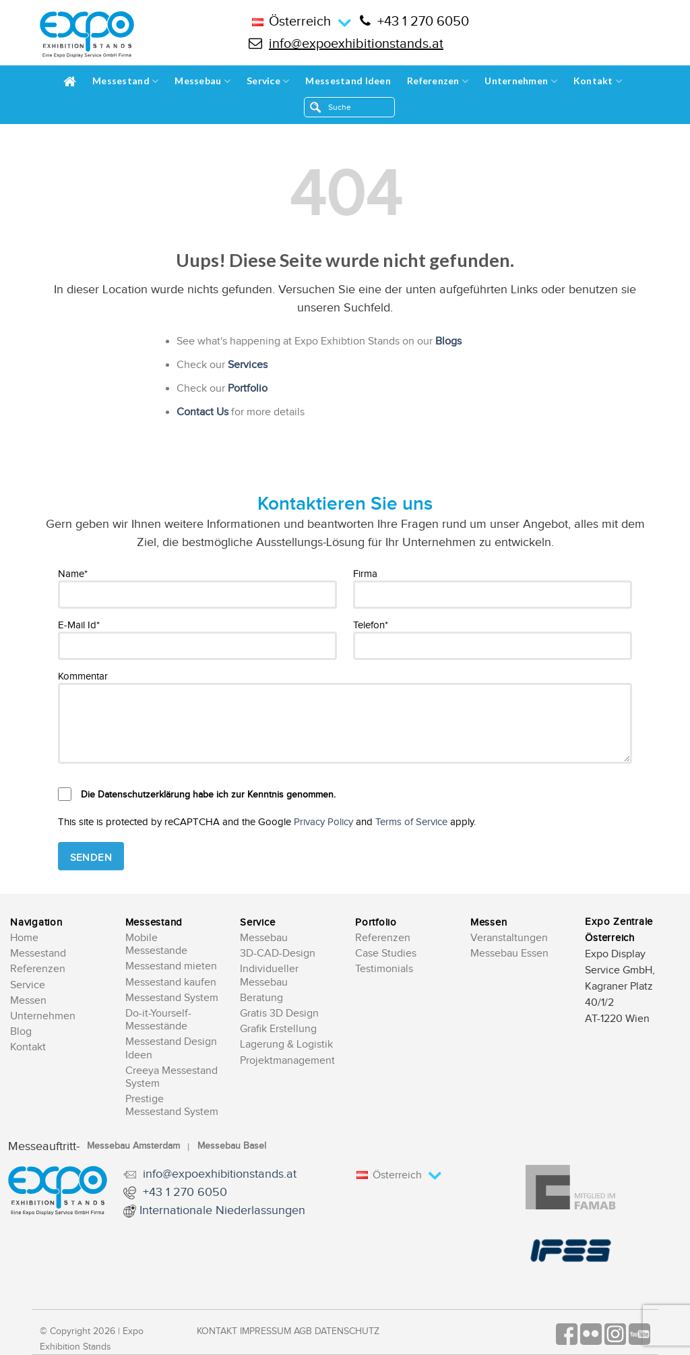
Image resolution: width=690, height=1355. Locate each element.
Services (248, 365)
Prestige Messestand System (171, 1105)
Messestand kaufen (170, 982)
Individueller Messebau (269, 975)
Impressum (265, 1331)
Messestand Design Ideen (171, 1048)
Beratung (261, 998)
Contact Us (202, 412)
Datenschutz (347, 1331)
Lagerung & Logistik (286, 1044)
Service (268, 81)
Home (24, 938)
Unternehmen (520, 81)
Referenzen (437, 81)
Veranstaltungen (509, 938)
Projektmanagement (287, 1060)
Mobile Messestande (156, 944)
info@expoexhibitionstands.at (346, 44)
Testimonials (384, 969)
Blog (21, 1031)
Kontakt (597, 81)
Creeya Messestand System (171, 1077)
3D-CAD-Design (277, 953)
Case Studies (385, 953)
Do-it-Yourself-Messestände (158, 1020)
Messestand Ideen (347, 80)
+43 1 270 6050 (414, 21)
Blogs (448, 341)
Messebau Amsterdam (133, 1146)
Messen (28, 1000)
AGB (303, 1331)
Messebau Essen (509, 953)
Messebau (202, 81)
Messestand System (171, 998)
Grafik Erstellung (278, 1029)
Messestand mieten (171, 966)
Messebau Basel (231, 1146)
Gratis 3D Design (279, 1013)
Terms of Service (411, 822)
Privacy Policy (323, 822)
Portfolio (248, 388)
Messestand (125, 81)
